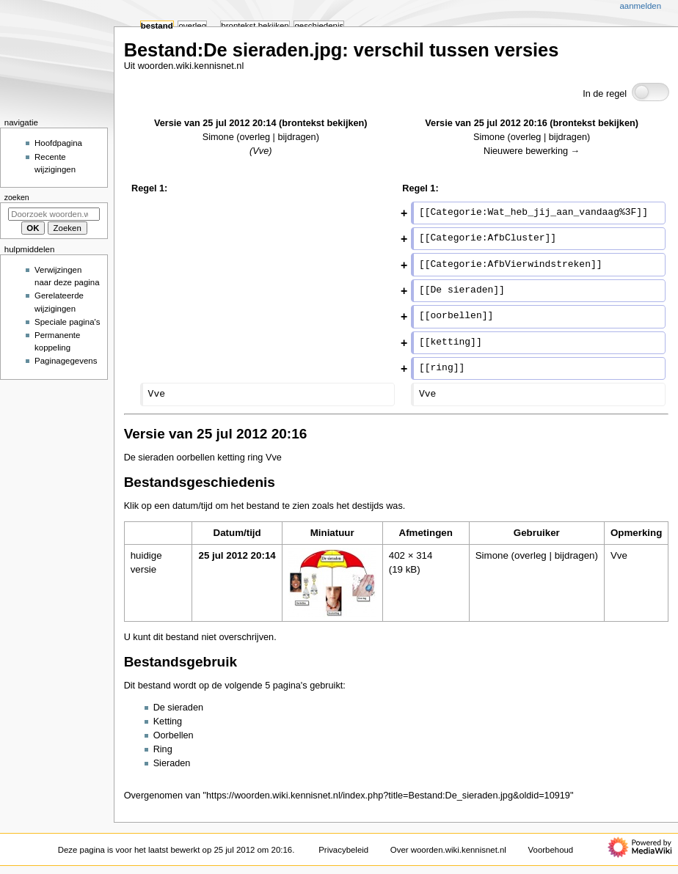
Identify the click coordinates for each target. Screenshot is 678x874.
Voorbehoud (551, 849)
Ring (162, 749)
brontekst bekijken (323, 123)
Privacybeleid (343, 849)
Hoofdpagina (58, 143)
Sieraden (172, 763)
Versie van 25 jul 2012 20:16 (486, 123)
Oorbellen (173, 735)
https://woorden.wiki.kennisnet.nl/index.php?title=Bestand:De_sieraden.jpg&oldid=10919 (388, 795)
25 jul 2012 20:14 (236, 555)
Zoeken (16, 197)
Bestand (157, 25)
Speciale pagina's (67, 321)
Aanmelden (640, 5)
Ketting (168, 721)
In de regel (605, 94)
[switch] (650, 92)
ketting (230, 457)
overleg (254, 137)
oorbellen (196, 457)
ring (255, 457)
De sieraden (149, 457)
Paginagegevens (65, 360)
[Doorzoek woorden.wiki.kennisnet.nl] (54, 214)
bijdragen (296, 137)
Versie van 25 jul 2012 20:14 (215, 123)
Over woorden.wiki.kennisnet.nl (448, 849)
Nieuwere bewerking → (532, 151)
